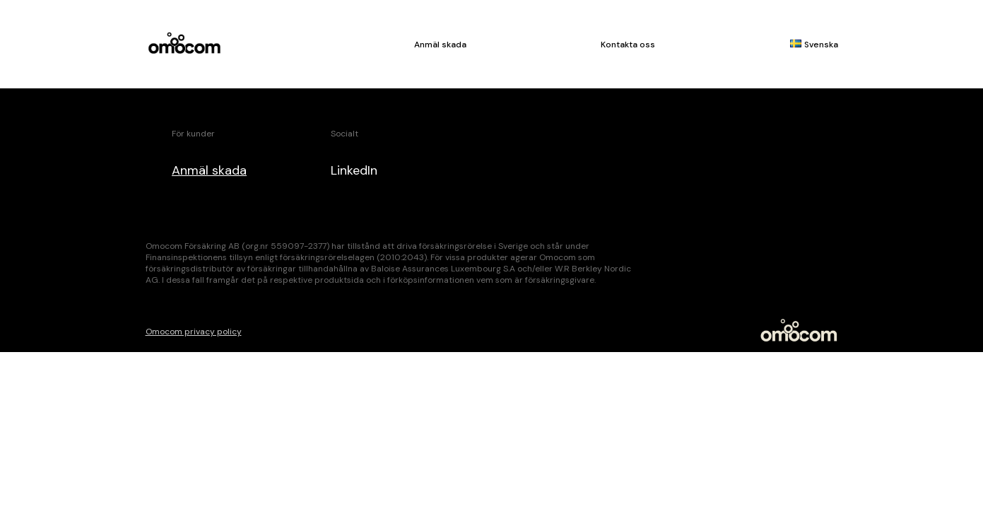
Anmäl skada (440, 44)
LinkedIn (354, 170)
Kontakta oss (628, 44)
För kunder (193, 133)
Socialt (344, 133)
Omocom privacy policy (194, 331)
